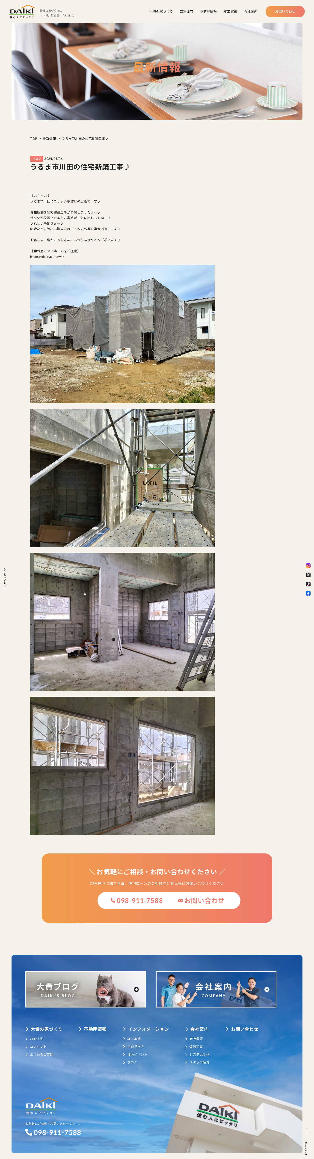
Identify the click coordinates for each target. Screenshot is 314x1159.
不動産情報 (208, 11)
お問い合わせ (285, 11)
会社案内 (251, 11)
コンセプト (36, 1041)
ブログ (133, 1057)
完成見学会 (136, 1041)
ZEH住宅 (186, 11)
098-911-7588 (114, 901)
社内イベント (138, 1049)
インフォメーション (150, 1023)
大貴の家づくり (161, 11)
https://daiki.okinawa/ (47, 257)
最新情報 (49, 138)
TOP (34, 138)
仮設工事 (200, 1041)
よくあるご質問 (39, 1049)
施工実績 (230, 11)
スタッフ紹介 (203, 1057)
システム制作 (203, 1049)
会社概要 (200, 1033)
